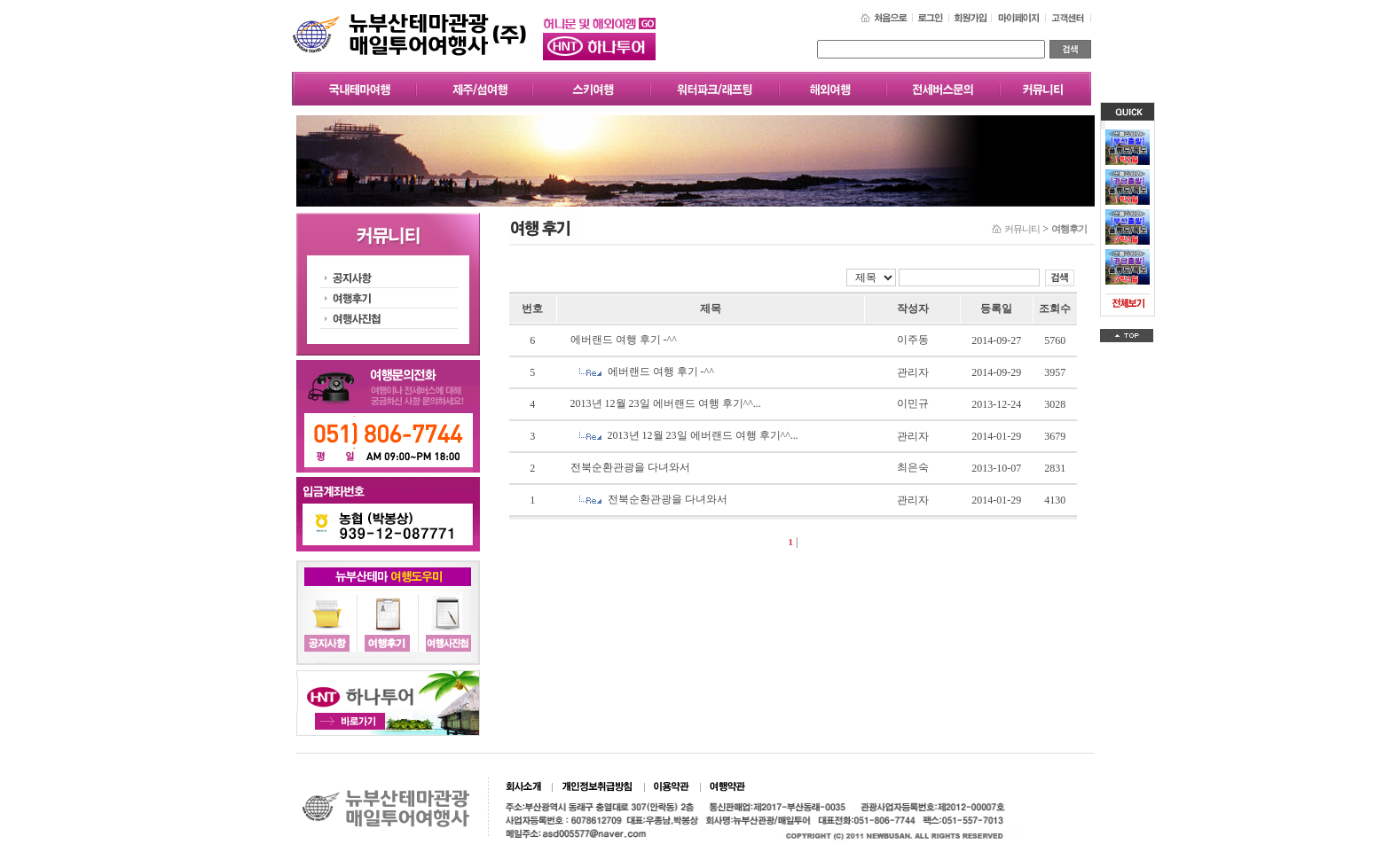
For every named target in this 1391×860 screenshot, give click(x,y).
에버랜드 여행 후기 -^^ (623, 339)
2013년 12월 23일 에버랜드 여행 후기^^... (665, 403)
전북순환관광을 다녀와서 (630, 467)
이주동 (913, 339)
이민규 (913, 403)
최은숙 (913, 467)
